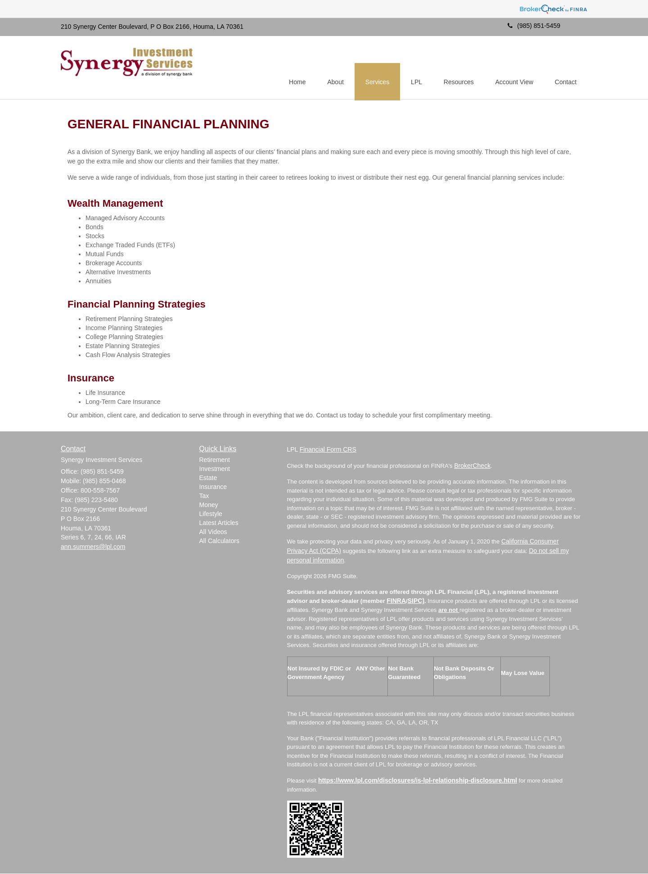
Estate (208, 478)
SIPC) (416, 601)
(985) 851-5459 (534, 25)
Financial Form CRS (328, 449)
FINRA (396, 601)
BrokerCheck (472, 466)
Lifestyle (210, 514)
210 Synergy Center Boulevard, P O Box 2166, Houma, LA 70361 (152, 26)
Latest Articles (218, 523)
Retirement (214, 460)
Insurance (213, 487)
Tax (204, 496)
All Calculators (219, 541)
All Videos (213, 532)
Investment (214, 469)
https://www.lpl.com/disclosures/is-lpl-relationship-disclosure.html (417, 780)
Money (208, 505)
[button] (330, 68)
